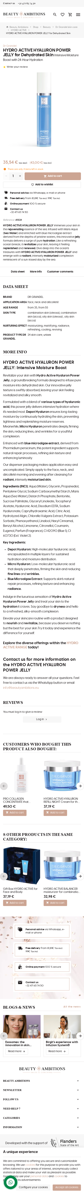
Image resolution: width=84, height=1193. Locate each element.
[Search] (55, 15)
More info (36, 271)
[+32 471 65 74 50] (26, 3)
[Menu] (78, 15)
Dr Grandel (10, 46)
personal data (39, 1176)
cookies (30, 1165)
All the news (72, 1007)
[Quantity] (13, 176)
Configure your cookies (33, 1187)
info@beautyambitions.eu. (21, 687)
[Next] (80, 786)
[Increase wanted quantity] (20, 176)
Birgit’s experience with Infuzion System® (62, 1044)
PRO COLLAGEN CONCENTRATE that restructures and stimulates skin (21, 800)
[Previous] (4, 786)
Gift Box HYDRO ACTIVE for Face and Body (20, 890)
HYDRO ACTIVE (19, 30)
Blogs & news (19, 1007)
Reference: (9, 220)
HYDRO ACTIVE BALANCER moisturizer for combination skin (62, 890)
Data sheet (18, 271)
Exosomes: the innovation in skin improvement (17, 1044)
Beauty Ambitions (17, 27)
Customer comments (60, 271)
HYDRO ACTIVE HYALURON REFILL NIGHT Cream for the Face (61, 800)
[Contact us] (9, 3)
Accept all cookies (66, 1187)
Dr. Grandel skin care (66, 27)
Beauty (47, 27)
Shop (35, 27)
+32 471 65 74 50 (19, 212)
